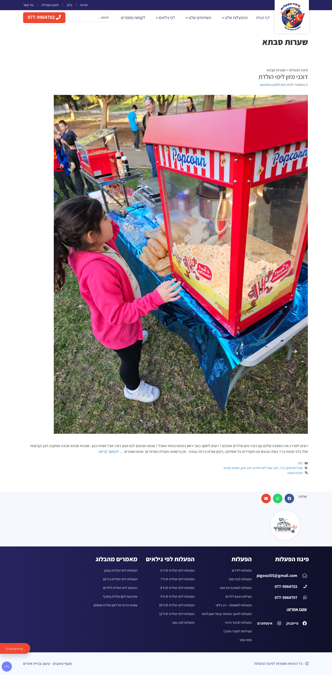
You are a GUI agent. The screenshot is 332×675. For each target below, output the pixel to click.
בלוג (69, 5)
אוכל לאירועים (294, 468)
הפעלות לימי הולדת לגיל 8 (177, 588)
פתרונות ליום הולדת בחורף (120, 597)
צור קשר (28, 5)
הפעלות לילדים (242, 570)
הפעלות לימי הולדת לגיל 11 (177, 614)
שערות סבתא (231, 468)
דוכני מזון (246, 468)
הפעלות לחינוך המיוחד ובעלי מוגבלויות (227, 614)
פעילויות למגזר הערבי (237, 631)
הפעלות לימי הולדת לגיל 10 (177, 605)
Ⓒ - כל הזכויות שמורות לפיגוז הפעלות (281, 663)
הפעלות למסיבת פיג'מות (236, 588)
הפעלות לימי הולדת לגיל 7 (177, 579)
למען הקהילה (50, 5)
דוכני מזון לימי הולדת (283, 77)
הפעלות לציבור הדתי (238, 623)
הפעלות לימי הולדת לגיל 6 (177, 570)
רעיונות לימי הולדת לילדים (120, 588)
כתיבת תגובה (295, 473)
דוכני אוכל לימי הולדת (265, 468)
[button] (289, 498)
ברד (282, 468)
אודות (84, 5)
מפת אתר (245, 640)
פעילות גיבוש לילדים (238, 597)
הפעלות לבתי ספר (240, 579)
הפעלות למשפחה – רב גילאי (234, 605)
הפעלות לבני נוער (183, 623)
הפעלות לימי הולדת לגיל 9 (177, 597)
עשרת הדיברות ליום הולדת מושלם (115, 605)
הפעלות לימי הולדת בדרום (120, 579)
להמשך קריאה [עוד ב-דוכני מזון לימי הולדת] (108, 451)
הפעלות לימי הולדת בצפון (120, 570)
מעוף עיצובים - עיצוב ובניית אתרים (47, 663)
